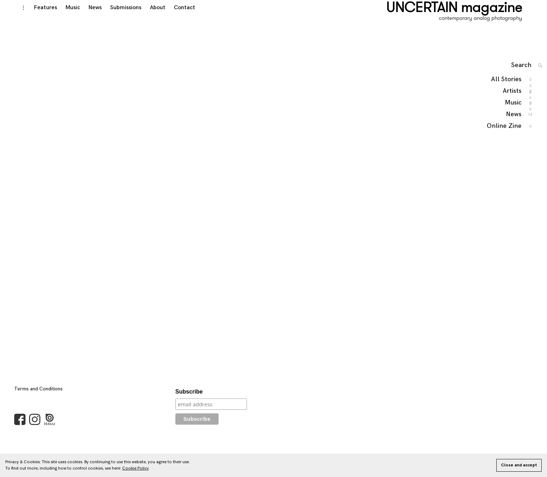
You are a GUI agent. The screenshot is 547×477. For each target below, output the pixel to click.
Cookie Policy (135, 468)
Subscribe (189, 399)
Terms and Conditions (38, 396)
